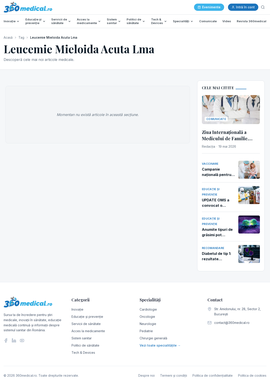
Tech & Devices (157, 21)
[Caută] (262, 7)
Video (226, 21)
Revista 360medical (251, 21)
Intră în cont (243, 7)
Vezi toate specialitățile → (160, 345)
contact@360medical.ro (232, 323)
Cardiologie (148, 309)
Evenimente (209, 7)
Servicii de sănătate (59, 21)
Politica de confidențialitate (212, 375)
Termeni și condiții (173, 375)
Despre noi (146, 375)
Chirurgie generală (153, 338)
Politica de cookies (252, 375)
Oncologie (147, 316)
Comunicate (208, 21)
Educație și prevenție (33, 21)
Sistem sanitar (112, 21)
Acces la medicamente (87, 21)
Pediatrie (146, 331)
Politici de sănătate (134, 21)
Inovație (10, 21)
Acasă (8, 37)
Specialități (181, 21)
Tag (21, 37)
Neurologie (148, 324)
